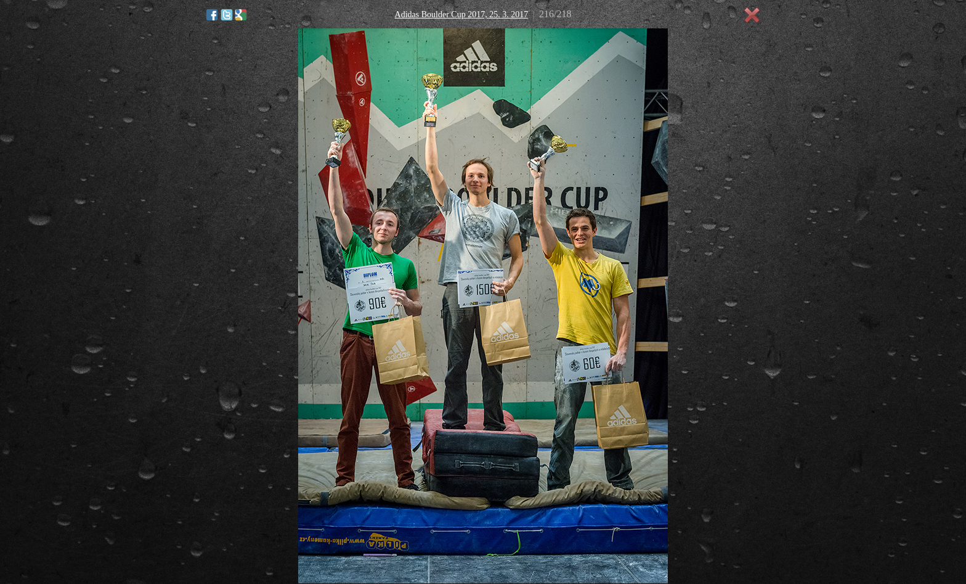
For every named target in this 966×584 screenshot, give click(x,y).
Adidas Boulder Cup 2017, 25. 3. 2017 (462, 14)
